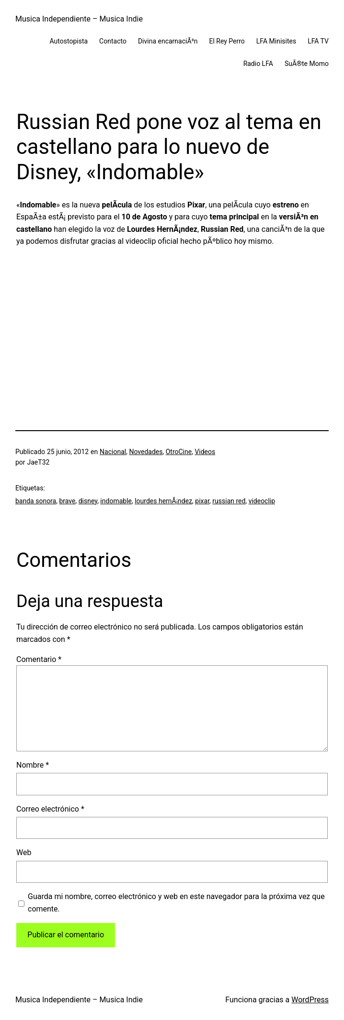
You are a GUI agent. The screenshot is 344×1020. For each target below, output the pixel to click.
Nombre (32, 765)
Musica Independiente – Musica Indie (79, 18)
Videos (205, 452)
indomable (116, 501)
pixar (202, 501)
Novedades (145, 452)
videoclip (262, 501)
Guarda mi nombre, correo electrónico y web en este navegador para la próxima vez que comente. (176, 902)
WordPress (310, 999)
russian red (228, 501)
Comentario (38, 659)
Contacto (112, 41)
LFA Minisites (276, 41)
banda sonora (35, 501)
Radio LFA (258, 63)
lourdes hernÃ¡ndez (163, 501)
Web (23, 852)
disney (88, 501)
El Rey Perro (226, 41)
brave (67, 501)
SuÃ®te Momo (307, 63)
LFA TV (318, 41)
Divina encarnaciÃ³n (168, 41)
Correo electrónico (50, 809)
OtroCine (179, 452)
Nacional (113, 452)
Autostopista (69, 41)
